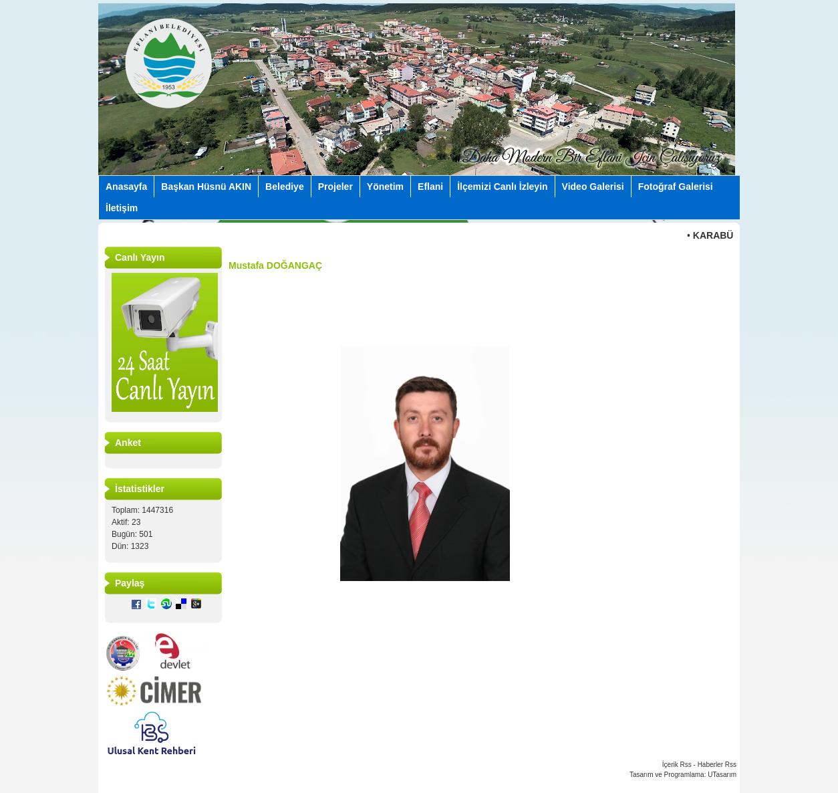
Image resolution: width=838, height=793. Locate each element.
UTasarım (722, 774)
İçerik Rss (677, 764)
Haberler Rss (717, 764)
